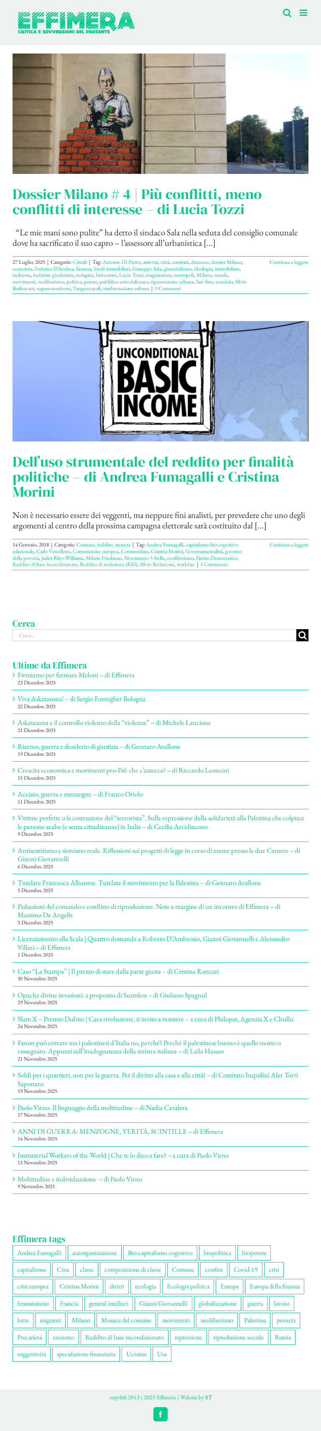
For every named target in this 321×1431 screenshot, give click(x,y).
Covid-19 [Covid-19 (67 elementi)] (246, 1269)
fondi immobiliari (112, 268)
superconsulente (53, 288)
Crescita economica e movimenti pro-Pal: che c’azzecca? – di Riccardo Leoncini (123, 770)
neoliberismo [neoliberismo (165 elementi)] (217, 1320)
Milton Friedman (104, 557)
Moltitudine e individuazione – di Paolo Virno (80, 1179)
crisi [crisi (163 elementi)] (274, 1269)
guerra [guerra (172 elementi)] (255, 1303)
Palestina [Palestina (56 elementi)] (255, 1320)
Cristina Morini (167, 551)
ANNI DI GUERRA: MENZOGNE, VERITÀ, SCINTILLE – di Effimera (120, 1131)
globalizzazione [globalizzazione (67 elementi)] (218, 1303)
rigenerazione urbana (172, 281)
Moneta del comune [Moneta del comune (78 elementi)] (126, 1320)
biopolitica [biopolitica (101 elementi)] (217, 1252)
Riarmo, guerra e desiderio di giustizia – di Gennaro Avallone (99, 746)
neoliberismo (51, 281)
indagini (84, 274)
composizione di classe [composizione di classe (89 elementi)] (132, 1269)
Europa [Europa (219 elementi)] (229, 1286)
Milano (203, 274)
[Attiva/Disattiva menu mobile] (304, 12)
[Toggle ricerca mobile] (287, 12)
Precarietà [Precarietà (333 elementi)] (29, 1337)
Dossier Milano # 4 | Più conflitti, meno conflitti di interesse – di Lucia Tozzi (137, 201)
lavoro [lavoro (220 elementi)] (282, 1303)
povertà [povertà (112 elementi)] (286, 1320)
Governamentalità (204, 551)
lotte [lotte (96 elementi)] (23, 1320)
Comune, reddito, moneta (103, 544)
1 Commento (214, 564)
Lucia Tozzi (131, 274)
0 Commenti (168, 288)
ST (208, 1397)
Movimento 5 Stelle (144, 557)
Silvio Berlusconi (157, 564)
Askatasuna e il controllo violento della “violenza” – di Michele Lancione (114, 722)
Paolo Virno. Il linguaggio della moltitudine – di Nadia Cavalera (103, 1107)
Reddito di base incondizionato (45, 564)
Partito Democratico (216, 557)
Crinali (80, 261)
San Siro (204, 281)
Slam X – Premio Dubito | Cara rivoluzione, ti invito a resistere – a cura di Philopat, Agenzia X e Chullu (155, 1018)
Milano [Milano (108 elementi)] (81, 1320)
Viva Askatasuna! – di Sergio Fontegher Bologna (81, 698)
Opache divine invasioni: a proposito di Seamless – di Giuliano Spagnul (112, 995)
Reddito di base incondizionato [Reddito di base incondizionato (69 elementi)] (124, 1337)
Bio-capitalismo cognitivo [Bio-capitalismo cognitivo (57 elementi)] (160, 1252)
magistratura (158, 274)
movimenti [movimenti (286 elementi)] (176, 1320)
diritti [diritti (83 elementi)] (117, 1286)
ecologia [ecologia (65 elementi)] (145, 1286)
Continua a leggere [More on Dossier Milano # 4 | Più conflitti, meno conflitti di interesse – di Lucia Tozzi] (289, 261)
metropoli (184, 274)
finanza (83, 268)
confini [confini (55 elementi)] (214, 1269)
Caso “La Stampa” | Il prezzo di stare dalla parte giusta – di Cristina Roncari (118, 971)
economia (22, 268)
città (164, 261)
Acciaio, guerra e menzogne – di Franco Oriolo (80, 793)
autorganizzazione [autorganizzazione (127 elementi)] (94, 1252)
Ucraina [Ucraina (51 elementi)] (136, 1353)
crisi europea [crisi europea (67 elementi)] (32, 1286)
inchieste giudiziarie (53, 274)
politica (74, 281)
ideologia (203, 268)
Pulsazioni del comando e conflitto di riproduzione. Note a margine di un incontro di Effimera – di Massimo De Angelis (149, 910)
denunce (200, 261)
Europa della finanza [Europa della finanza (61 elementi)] (275, 1286)
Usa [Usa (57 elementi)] (162, 1353)
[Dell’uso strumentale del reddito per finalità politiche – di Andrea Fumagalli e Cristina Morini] (160, 381)
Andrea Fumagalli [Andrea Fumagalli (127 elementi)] (39, 1252)
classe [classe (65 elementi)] (87, 1269)
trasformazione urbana (126, 288)
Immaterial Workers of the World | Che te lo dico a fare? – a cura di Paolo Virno (123, 1155)
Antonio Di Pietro (121, 261)
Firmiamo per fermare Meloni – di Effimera (76, 674)
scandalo (224, 281)
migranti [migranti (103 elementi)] (50, 1320)
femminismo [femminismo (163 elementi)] (33, 1303)
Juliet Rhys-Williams (62, 557)
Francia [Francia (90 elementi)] (69, 1303)
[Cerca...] (154, 635)
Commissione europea (95, 551)
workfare (186, 564)
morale (221, 274)
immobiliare (227, 268)
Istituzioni (106, 274)
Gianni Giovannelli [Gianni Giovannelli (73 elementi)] (163, 1303)
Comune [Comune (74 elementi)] (183, 1269)
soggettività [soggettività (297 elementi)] (31, 1353)
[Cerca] (302, 635)
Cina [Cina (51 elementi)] (63, 1269)
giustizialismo (177, 268)
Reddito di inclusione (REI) (109, 564)
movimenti (24, 281)
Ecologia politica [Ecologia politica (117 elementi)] (188, 1286)
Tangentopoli (87, 288)
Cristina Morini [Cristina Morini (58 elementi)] (79, 1286)
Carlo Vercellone (53, 551)
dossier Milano (226, 261)
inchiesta (22, 274)
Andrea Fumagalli (164, 544)
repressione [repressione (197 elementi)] (188, 1337)
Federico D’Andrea (54, 268)
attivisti (150, 261)
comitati (180, 261)
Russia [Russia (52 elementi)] (283, 1337)
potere (90, 281)
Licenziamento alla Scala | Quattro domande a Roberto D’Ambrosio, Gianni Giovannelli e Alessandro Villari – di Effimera (154, 942)
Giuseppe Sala (146, 268)
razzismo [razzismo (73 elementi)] (63, 1337)
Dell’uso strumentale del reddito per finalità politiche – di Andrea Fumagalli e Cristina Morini (153, 476)
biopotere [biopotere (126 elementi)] (254, 1252)
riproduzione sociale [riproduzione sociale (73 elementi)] (238, 1337)
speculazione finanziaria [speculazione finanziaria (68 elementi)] (86, 1353)
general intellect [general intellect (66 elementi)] (108, 1303)
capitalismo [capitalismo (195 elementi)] (31, 1269)
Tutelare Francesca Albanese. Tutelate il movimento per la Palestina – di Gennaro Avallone (139, 882)
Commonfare (134, 551)
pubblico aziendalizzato (123, 281)
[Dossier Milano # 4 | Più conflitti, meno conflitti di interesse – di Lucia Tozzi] (160, 114)
